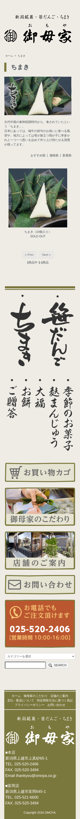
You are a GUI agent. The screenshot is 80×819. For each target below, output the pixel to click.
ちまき (21, 55)
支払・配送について (20, 700)
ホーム (9, 55)
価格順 (53, 155)
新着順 (67, 155)
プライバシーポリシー (30, 705)
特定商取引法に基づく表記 (55, 700)
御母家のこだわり (36, 696)
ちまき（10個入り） (38, 231)
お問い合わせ (56, 705)
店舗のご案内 (59, 696)
